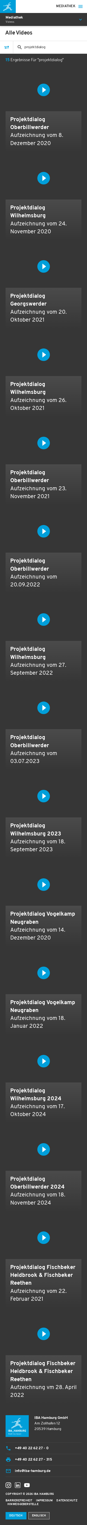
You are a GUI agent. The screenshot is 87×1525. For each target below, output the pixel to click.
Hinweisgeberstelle (23, 1504)
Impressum (44, 1500)
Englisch (39, 1515)
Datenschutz (66, 1500)
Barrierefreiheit (19, 1500)
